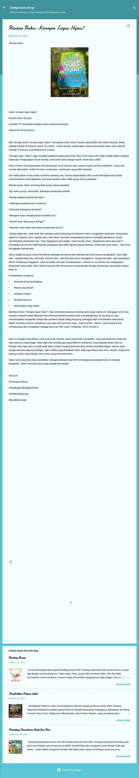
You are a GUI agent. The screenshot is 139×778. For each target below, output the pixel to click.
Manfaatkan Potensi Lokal (23, 694)
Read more (123, 684)
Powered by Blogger (69, 770)
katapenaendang (22, 7)
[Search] (135, 8)
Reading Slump (17, 658)
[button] (128, 26)
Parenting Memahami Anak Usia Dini (29, 730)
